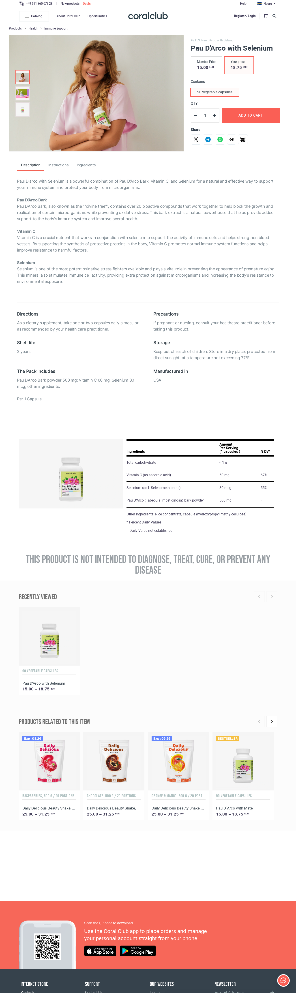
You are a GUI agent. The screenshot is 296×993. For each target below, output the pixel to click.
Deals (87, 3)
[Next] (271, 723)
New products (70, 3)
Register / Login (245, 16)
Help (243, 3)
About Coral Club (68, 16)
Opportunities (97, 16)
